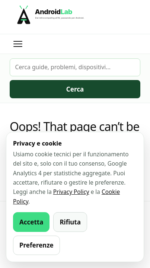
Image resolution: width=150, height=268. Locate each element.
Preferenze (36, 245)
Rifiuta (70, 222)
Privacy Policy (71, 192)
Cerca (75, 89)
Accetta (31, 222)
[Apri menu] (18, 44)
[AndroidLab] (75, 17)
